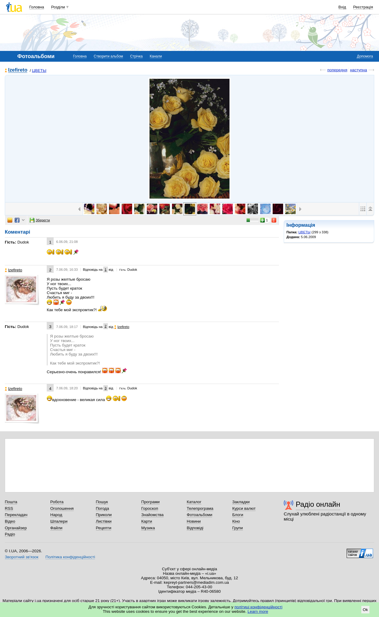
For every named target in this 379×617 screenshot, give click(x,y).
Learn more (257, 611)
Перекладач (16, 514)
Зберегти (40, 220)
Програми (150, 502)
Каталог (194, 502)
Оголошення (62, 508)
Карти (146, 521)
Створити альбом (108, 56)
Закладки (241, 502)
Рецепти (103, 528)
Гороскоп (149, 508)
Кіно (236, 521)
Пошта (11, 502)
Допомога (365, 56)
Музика (148, 528)
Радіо (10, 534)
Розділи (58, 7)
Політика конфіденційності (70, 557)
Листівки (104, 521)
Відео (10, 521)
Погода (102, 508)
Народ (56, 514)
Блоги (237, 514)
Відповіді (195, 528)
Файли (56, 528)
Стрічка (136, 56)
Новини (194, 521)
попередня (337, 70)
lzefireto (17, 70)
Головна (36, 7)
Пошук (102, 502)
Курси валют (244, 508)
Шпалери (58, 521)
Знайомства (152, 514)
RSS (9, 508)
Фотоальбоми (199, 514)
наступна (358, 70)
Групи (237, 528)
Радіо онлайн (318, 504)
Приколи (104, 514)
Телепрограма (200, 508)
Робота (57, 502)
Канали (156, 56)
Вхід (342, 7)
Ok (365, 609)
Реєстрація (363, 7)
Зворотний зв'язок (21, 557)
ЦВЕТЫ (39, 70)
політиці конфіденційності (259, 607)
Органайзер (16, 528)
